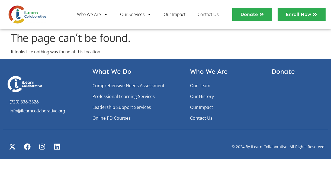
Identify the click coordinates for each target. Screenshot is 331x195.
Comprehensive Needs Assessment (128, 86)
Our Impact (174, 14)
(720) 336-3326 (24, 102)
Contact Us (208, 14)
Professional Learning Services (123, 96)
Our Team (200, 86)
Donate (283, 71)
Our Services (136, 14)
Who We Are (92, 14)
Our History (202, 96)
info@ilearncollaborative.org (37, 110)
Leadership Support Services (121, 107)
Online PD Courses (111, 118)
